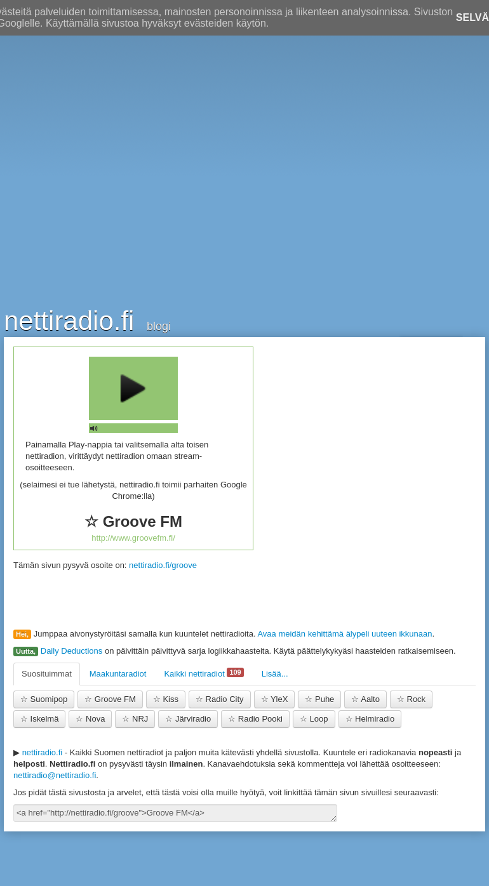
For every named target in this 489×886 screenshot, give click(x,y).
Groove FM (110, 699)
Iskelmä (39, 719)
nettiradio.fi (69, 320)
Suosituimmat (47, 673)
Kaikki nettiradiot (203, 673)
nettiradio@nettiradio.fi (54, 775)
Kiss (165, 699)
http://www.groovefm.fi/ (133, 538)
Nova (90, 719)
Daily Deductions (72, 651)
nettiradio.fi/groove (163, 565)
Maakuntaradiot (118, 673)
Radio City (220, 699)
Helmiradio (370, 719)
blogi (159, 326)
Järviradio (188, 719)
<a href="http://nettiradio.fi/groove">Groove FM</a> (175, 813)
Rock (411, 699)
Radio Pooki (255, 719)
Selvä (472, 17)
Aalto (365, 699)
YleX (274, 699)
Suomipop (43, 699)
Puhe (319, 699)
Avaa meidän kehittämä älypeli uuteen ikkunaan (344, 633)
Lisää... (275, 673)
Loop (314, 719)
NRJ (135, 719)
